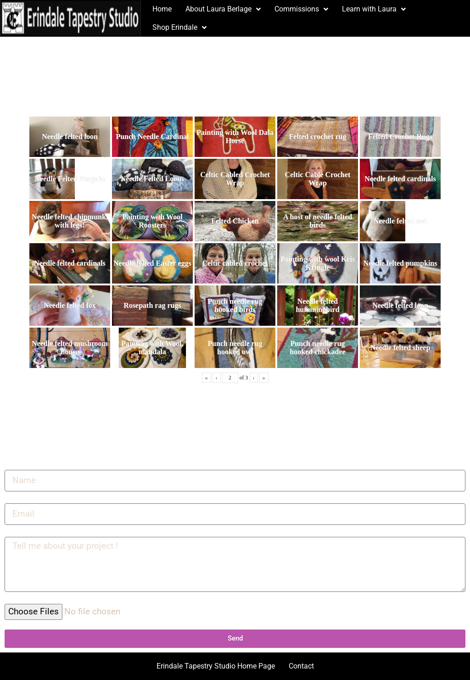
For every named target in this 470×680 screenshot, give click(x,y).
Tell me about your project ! (48, 533)
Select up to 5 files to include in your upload (75, 600)
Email (14, 499)
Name (14, 466)
